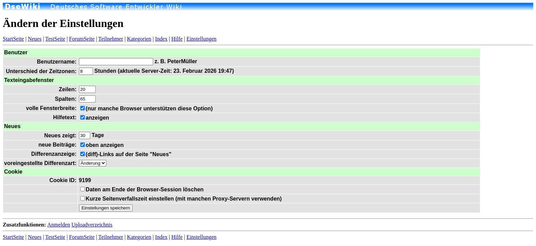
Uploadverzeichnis (91, 225)
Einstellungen (201, 39)
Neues (34, 39)
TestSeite (55, 39)
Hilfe (177, 39)
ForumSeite (82, 39)
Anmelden (58, 225)
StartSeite (13, 39)
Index (161, 39)
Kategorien (139, 39)
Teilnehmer (110, 39)
